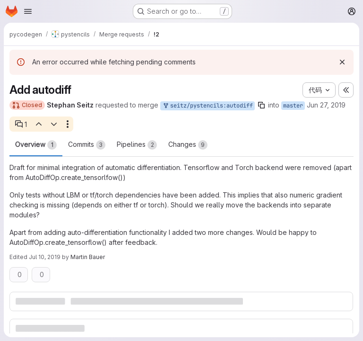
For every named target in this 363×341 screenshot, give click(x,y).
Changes (187, 145)
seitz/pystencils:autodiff (207, 106)
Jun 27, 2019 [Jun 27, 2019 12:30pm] (326, 105)
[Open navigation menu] (27, 11)
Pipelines (137, 145)
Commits (86, 145)
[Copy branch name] (261, 105)
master (293, 105)
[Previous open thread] (38, 124)
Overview (36, 145)
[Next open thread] (53, 124)
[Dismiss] (342, 62)
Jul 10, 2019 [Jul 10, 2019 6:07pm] (44, 256)
